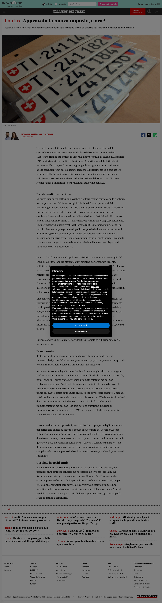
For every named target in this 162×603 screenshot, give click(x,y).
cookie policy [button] (92, 284)
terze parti (95, 286)
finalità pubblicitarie (60, 300)
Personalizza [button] (81, 331)
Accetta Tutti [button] (81, 325)
